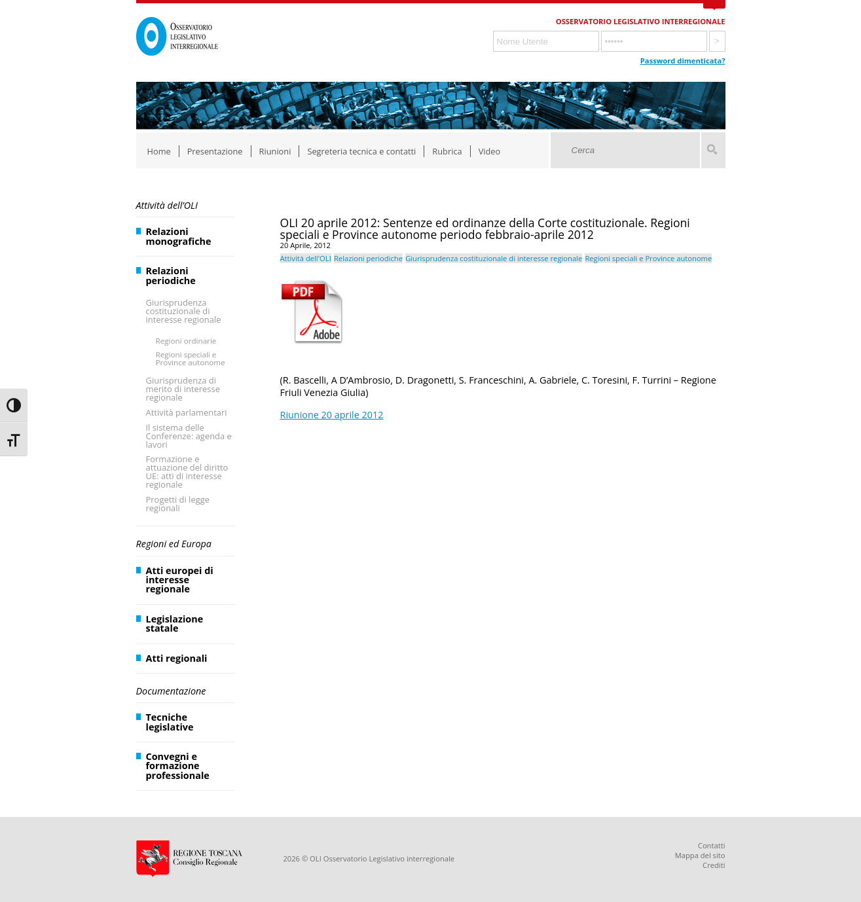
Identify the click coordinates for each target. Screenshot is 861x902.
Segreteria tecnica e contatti (361, 151)
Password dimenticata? (682, 60)
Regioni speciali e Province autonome (190, 358)
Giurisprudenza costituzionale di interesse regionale (183, 311)
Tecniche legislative (170, 721)
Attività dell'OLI (305, 258)
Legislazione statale (175, 623)
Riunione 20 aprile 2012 (332, 414)
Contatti (711, 845)
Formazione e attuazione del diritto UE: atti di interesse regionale (187, 471)
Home (159, 151)
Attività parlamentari (186, 412)
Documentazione (171, 691)
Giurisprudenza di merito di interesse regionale (183, 388)
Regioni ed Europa (173, 543)
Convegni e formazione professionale (178, 766)
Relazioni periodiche (171, 275)
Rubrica (447, 151)
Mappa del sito (700, 855)
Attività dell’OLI (167, 205)
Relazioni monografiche (178, 236)
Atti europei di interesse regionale (179, 580)
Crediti (714, 865)
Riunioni (275, 151)
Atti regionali (177, 658)
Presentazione (215, 151)
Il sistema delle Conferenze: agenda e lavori (189, 436)
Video (490, 151)
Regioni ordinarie (186, 341)
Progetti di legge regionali (178, 504)
